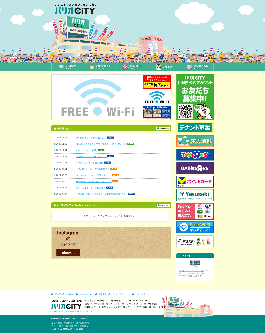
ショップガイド (86, 294)
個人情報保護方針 (73, 311)
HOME (57, 294)
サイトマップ (87, 311)
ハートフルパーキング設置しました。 (94, 175)
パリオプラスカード (121, 294)
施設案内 (102, 294)
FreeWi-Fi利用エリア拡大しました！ (94, 181)
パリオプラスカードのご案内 (90, 163)
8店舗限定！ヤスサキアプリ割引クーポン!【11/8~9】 (101, 144)
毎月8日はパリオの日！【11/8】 (91, 156)
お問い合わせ (58, 311)
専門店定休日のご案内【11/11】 (91, 138)
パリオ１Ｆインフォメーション (191, 271)
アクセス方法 (141, 294)
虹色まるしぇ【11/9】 (87, 150)
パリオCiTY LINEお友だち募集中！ (93, 169)
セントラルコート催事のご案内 (91, 188)
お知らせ (70, 294)
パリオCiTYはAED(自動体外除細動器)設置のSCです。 (102, 194)
